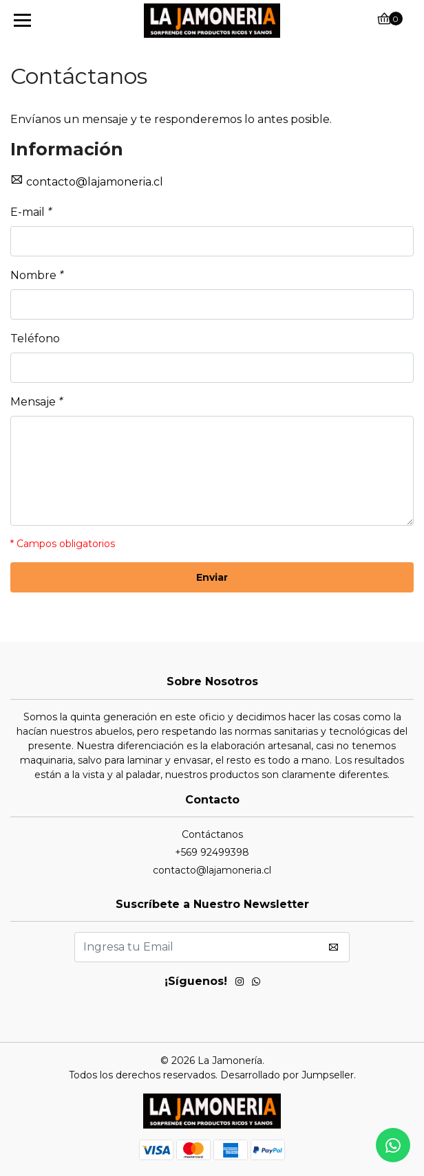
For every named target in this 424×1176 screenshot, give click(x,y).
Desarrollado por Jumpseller (287, 1075)
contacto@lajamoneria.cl (94, 181)
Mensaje (36, 401)
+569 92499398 (212, 852)
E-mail (31, 212)
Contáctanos (212, 834)
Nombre (36, 275)
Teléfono (35, 338)
